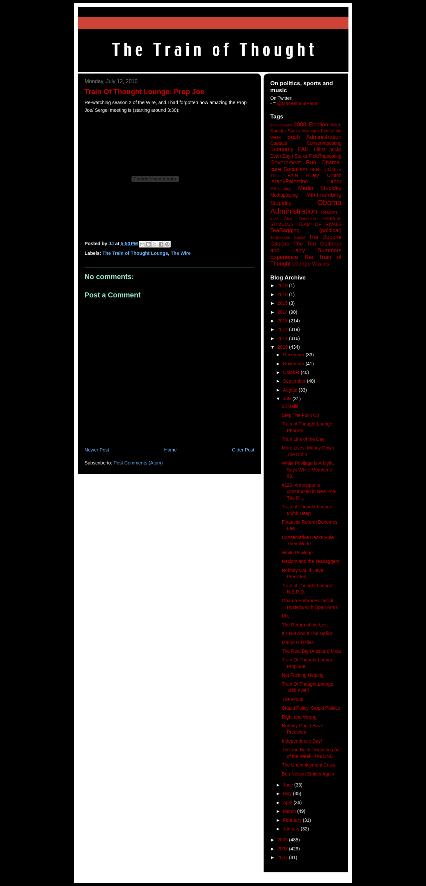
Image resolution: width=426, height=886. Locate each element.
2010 (283, 347)
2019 (283, 285)
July (288, 398)
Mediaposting (284, 195)
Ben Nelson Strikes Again (308, 774)
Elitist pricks (327, 149)
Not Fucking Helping (302, 675)
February (293, 820)
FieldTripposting (325, 156)
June (288, 785)
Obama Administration (305, 207)
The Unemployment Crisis (308, 765)
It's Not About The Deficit (307, 633)
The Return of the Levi (305, 624)
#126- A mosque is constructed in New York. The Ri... (310, 491)
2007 (283, 857)
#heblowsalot (281, 125)
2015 (283, 303)
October (292, 372)
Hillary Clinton (323, 175)
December (294, 354)
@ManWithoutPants (298, 103)
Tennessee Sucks (287, 237)
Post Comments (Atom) (138, 462)
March (290, 811)
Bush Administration (314, 137)
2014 (283, 312)
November (294, 363)
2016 (283, 294)
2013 (283, 320)
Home (170, 449)
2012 (283, 329)
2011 (283, 338)
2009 (283, 839)
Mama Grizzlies (298, 642)
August (291, 390)
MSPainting (281, 188)
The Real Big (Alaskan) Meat (311, 651)
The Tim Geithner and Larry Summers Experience (305, 250)
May (288, 793)
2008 (283, 848)
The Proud (293, 699)
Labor (334, 181)
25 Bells (290, 406)
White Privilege (297, 552)
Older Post (243, 449)
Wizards (320, 263)
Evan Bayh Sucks (288, 156)
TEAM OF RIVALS (319, 224)
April (288, 802)
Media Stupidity (319, 188)
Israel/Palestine (289, 181)
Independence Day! (302, 741)
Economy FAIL (290, 149)
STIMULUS (282, 224)
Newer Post (97, 449)
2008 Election (311, 124)
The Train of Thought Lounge (135, 253)
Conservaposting (324, 143)
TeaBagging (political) (305, 230)
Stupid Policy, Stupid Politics (311, 708)
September (295, 381)
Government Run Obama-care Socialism (305, 165)
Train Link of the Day (303, 439)
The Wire (181, 253)
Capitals (278, 143)
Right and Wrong (299, 717)
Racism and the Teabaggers (310, 561)
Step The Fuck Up (300, 415)
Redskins (331, 218)
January (292, 828)
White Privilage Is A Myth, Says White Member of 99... (308, 469)
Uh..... (288, 616)
